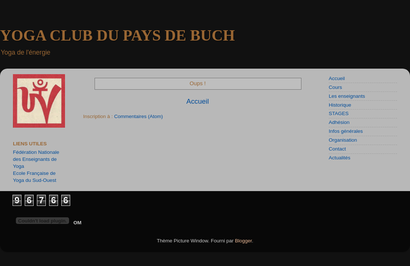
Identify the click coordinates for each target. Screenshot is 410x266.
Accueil (198, 101)
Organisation (343, 140)
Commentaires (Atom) (138, 116)
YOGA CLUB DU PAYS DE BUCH (117, 35)
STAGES (339, 113)
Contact (337, 149)
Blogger (243, 240)
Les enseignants (347, 96)
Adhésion (339, 122)
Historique (340, 105)
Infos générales (346, 131)
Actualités (340, 157)
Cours (335, 87)
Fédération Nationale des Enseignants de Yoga (36, 159)
